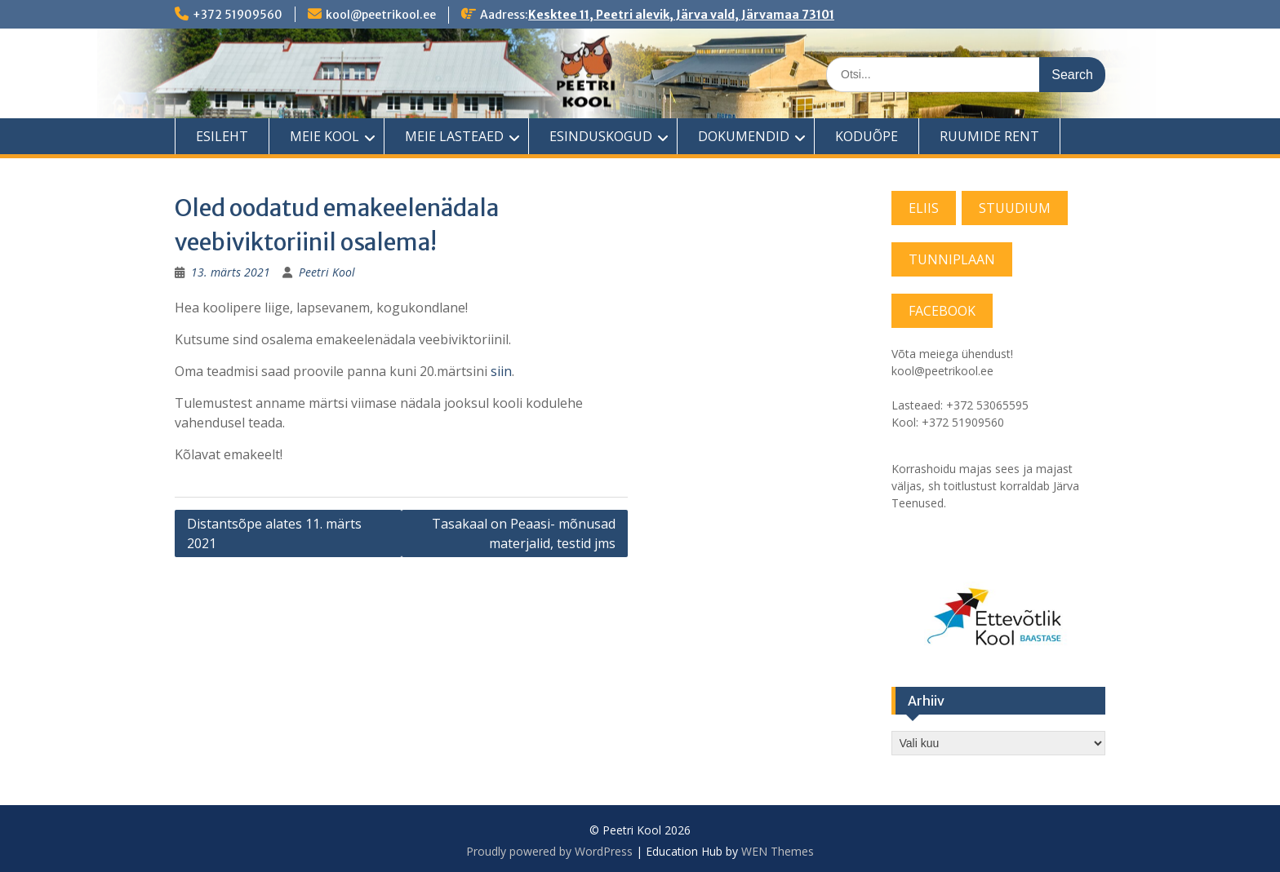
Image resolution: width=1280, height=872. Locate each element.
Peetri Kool (327, 272)
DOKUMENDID (743, 136)
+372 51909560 (237, 14)
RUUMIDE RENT (989, 136)
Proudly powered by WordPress (549, 851)
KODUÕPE (866, 136)
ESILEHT (222, 136)
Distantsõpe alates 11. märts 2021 (274, 533)
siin (501, 371)
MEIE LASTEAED (454, 136)
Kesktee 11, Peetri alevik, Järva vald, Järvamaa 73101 (681, 14)
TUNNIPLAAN (952, 259)
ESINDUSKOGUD (600, 136)
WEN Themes (777, 851)
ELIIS (924, 208)
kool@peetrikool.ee (381, 14)
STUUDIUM (1015, 208)
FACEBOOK (942, 311)
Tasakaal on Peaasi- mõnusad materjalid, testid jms (524, 533)
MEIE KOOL (324, 136)
